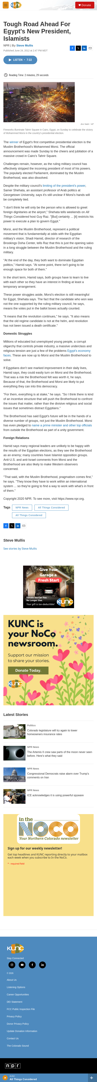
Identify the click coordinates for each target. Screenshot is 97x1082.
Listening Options (16, 987)
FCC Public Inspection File (21, 1009)
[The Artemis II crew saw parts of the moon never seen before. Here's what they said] (14, 753)
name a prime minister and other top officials (62, 425)
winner (14, 142)
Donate (86, 5)
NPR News (22, 507)
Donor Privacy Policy (18, 1024)
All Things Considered (51, 507)
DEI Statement (14, 1002)
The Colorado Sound (18, 1046)
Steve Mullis (24, 45)
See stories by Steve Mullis (20, 548)
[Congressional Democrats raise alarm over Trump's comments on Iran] (14, 774)
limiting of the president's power (64, 185)
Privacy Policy (14, 1016)
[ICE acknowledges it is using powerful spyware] (14, 796)
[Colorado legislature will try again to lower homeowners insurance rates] (14, 731)
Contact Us (13, 1038)
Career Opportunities (18, 994)
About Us (12, 980)
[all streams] (92, 1077)
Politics (31, 725)
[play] (5, 1077)
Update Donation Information (22, 1031)
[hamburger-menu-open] (6, 5)
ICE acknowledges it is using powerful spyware (55, 795)
